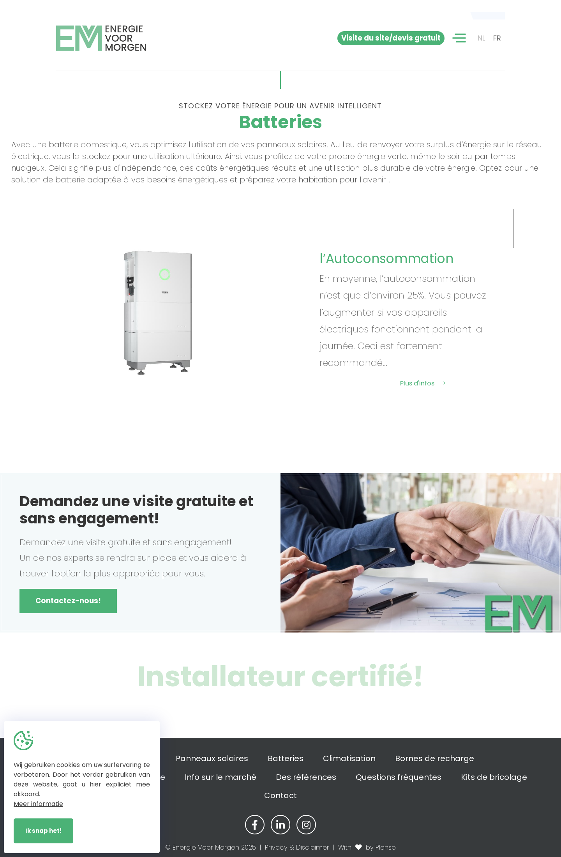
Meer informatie (38, 803)
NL (481, 38)
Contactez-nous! (68, 601)
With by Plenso (367, 847)
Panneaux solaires (212, 758)
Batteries (285, 758)
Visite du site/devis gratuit (391, 38)
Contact (280, 795)
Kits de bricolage (494, 777)
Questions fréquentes (398, 777)
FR (497, 38)
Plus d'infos (344, 383)
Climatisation (349, 758)
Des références (306, 777)
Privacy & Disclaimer (297, 847)
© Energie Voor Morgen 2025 (210, 847)
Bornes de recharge (434, 758)
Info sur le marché (220, 777)
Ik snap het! (43, 831)
